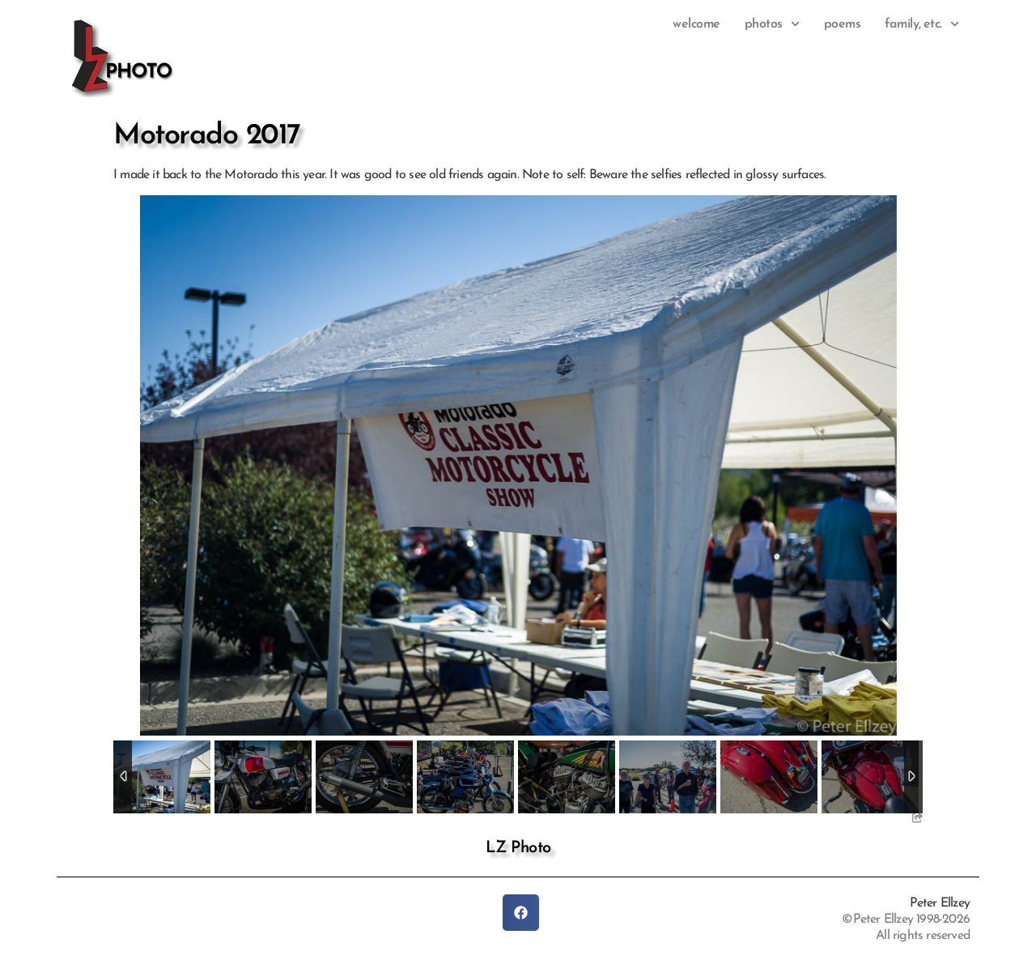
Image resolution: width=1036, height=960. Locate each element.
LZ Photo (518, 848)
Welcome (696, 24)
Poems (842, 24)
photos (772, 24)
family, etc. (922, 24)
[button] (521, 912)
